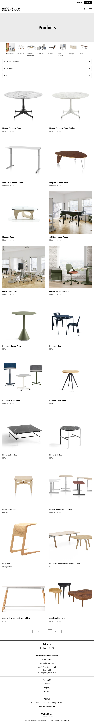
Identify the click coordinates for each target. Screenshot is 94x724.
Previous (33, 631)
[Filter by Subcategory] (47, 61)
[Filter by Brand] (47, 68)
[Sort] (47, 75)
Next (60, 631)
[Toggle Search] (85, 9)
